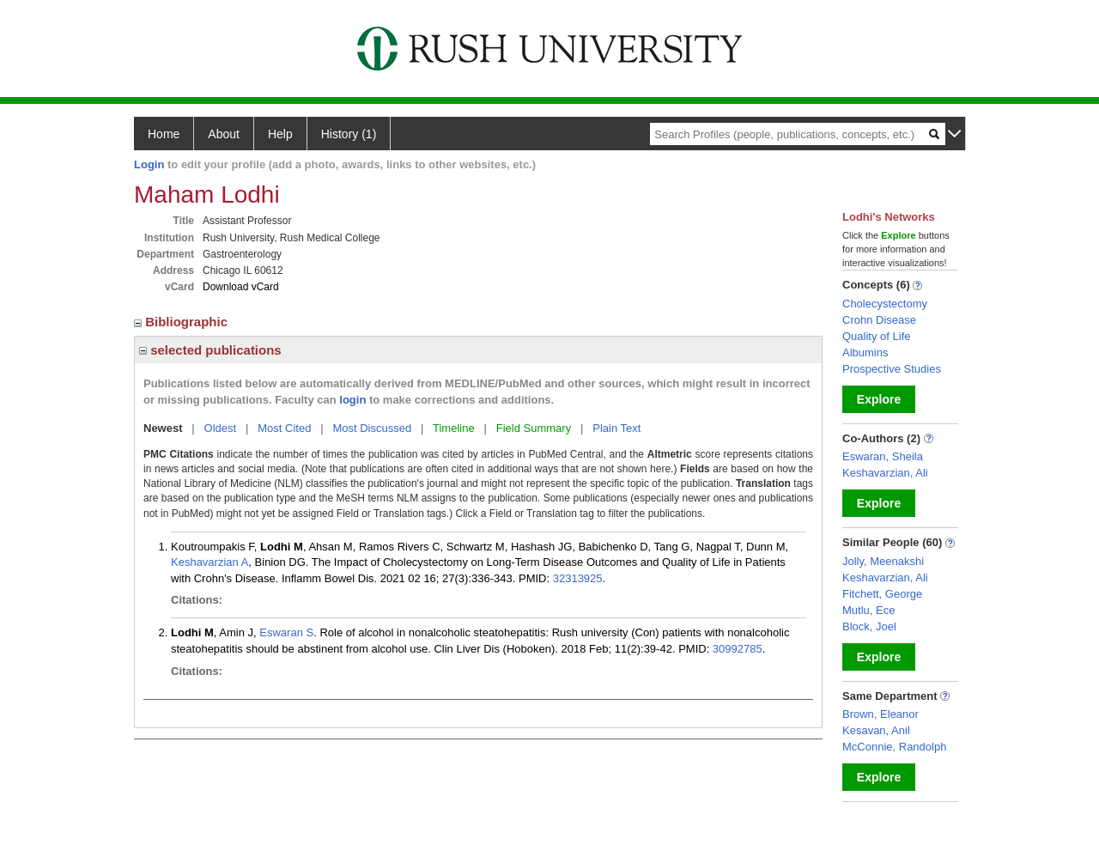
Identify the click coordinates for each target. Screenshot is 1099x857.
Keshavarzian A (209, 562)
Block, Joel (869, 626)
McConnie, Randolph (894, 746)
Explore (879, 399)
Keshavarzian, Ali (885, 472)
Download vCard (241, 287)
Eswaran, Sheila (882, 456)
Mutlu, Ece (868, 610)
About (224, 134)
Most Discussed (371, 428)
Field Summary (533, 428)
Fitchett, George (882, 593)
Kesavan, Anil (876, 730)
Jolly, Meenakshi (883, 561)
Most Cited (284, 428)
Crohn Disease (879, 319)
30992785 (737, 648)
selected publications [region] (210, 350)
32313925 (578, 578)
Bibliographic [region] (182, 321)
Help (280, 134)
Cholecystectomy (884, 303)
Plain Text (616, 428)
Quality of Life (876, 336)
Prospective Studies (891, 368)
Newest (163, 428)
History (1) (349, 134)
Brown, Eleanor (880, 714)
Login (149, 164)
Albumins (865, 352)
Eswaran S (286, 632)
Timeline (454, 428)
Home (163, 134)
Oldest (220, 428)
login (352, 399)
